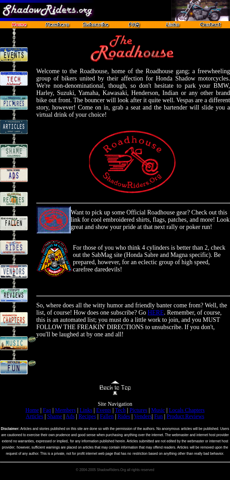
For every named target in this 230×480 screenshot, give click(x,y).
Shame (54, 416)
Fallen (107, 416)
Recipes (87, 416)
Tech (120, 410)
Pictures (138, 410)
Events (103, 410)
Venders (143, 416)
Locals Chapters (187, 410)
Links (86, 410)
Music (158, 410)
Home (32, 410)
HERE (155, 312)
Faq (47, 410)
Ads (70, 416)
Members (65, 410)
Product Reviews (185, 416)
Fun (158, 416)
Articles (35, 416)
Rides (123, 416)
